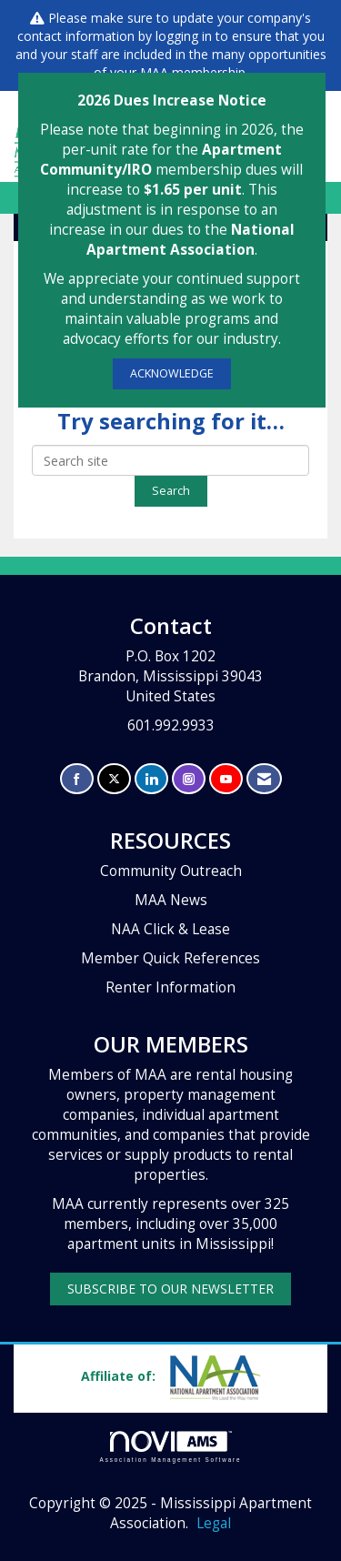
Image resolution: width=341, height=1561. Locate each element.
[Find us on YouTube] (226, 779)
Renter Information (170, 987)
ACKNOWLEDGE (172, 373)
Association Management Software (171, 1447)
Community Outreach (171, 871)
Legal (213, 1523)
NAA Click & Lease (170, 929)
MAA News (171, 900)
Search (171, 491)
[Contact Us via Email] (264, 779)
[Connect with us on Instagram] (189, 779)
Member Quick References (170, 958)
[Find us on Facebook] (77, 779)
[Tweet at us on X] (114, 779)
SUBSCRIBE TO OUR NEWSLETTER (170, 1288)
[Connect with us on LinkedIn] (151, 779)
